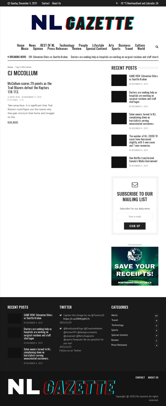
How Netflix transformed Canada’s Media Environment (143, 159)
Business (124, 45)
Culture (140, 45)
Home (20, 45)
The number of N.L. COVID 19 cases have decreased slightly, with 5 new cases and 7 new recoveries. (143, 140)
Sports (116, 48)
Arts (111, 45)
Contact (46, 3)
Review (76, 48)
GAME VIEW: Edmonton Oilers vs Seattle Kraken (46, 57)
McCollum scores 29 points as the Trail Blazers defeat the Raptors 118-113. (30, 87)
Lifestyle (98, 45)
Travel (129, 48)
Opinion (38, 48)
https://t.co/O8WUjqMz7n (76, 318)
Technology (66, 45)
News (32, 45)
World (141, 48)
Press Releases (57, 48)
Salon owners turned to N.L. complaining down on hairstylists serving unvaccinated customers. (142, 119)
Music (25, 48)
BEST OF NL (47, 45)
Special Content (96, 48)
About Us (56, 3)
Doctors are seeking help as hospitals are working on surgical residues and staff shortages (118, 57)
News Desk (15, 97)
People (83, 45)
